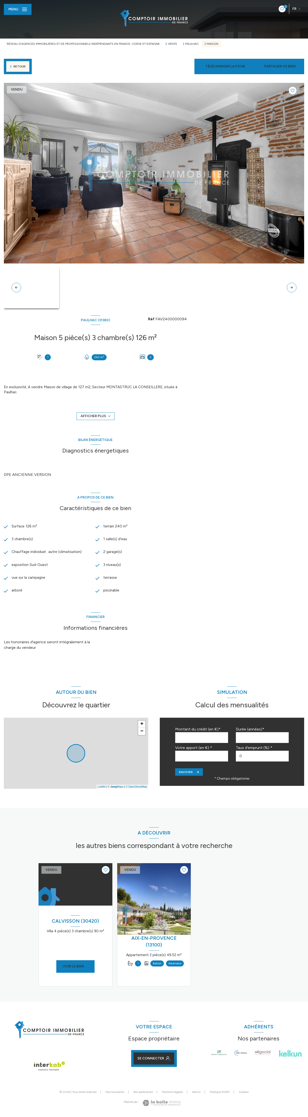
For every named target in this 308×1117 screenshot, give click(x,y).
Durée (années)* (250, 730)
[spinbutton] (262, 757)
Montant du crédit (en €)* (197, 730)
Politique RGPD (220, 1093)
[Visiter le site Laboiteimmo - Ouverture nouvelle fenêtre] (161, 1104)
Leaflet (102, 788)
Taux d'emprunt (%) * (254, 749)
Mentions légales (172, 1093)
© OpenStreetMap (136, 788)
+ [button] (141, 725)
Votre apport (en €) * (193, 749)
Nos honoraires (115, 1093)
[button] (291, 287)
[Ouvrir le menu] (18, 9)
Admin (196, 1093)
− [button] (141, 732)
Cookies (244, 1093)
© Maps (116, 788)
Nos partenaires (143, 1093)
